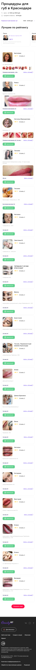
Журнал (3, 638)
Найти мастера (5, 635)
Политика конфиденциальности (10, 661)
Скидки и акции (17, 635)
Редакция (27, 665)
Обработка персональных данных (11, 665)
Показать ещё (18, 606)
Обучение (27, 635)
